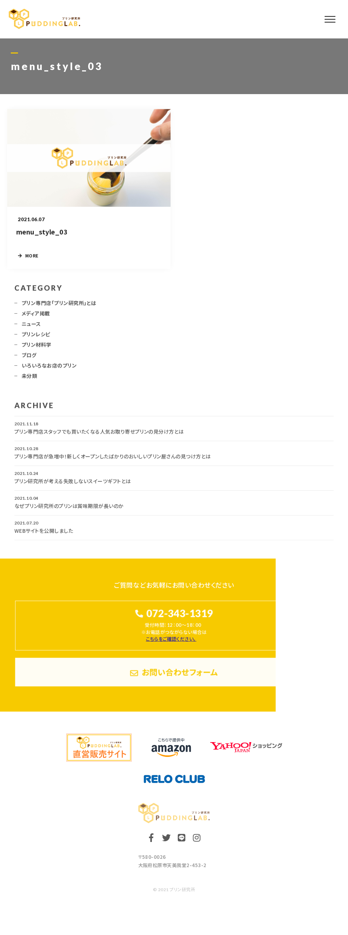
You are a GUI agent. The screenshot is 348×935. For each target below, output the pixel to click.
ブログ (29, 358)
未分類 (29, 379)
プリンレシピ (36, 337)
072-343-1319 (179, 613)
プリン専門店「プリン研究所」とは (59, 306)
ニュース (31, 326)
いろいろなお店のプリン (49, 368)
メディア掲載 (36, 316)
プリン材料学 (36, 347)
